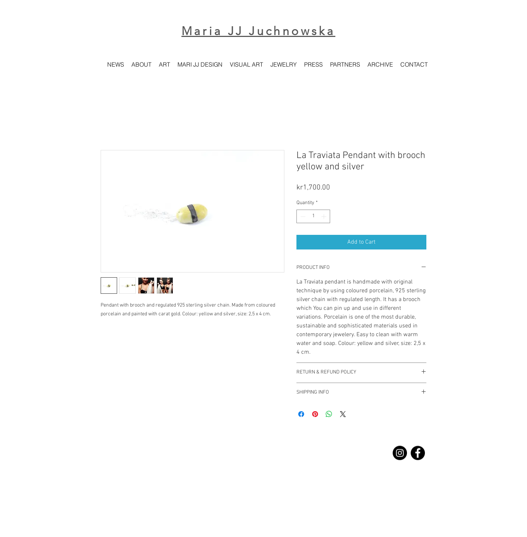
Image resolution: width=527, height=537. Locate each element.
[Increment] (324, 216)
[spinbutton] (313, 216)
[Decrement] (302, 216)
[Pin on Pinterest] (315, 414)
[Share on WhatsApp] (329, 414)
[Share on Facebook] (301, 414)
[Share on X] (343, 414)
